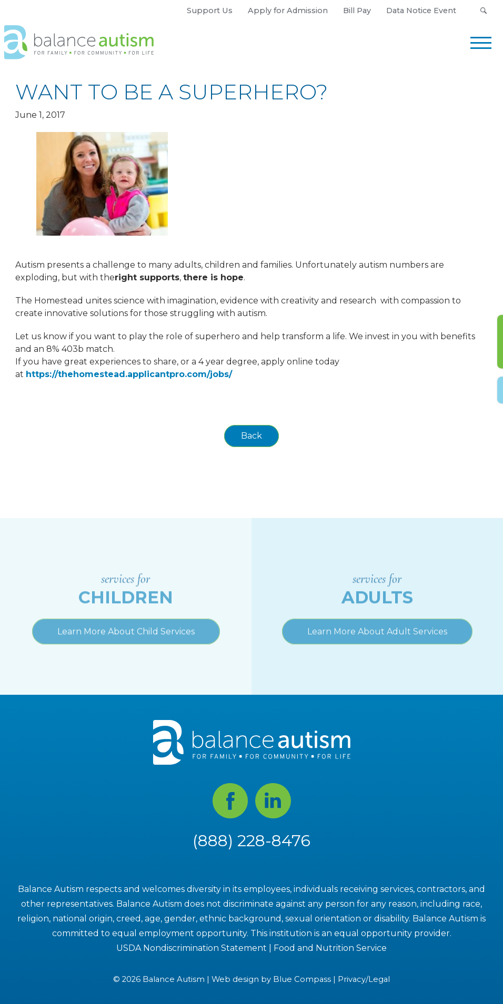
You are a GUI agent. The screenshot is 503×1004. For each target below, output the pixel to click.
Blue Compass (302, 980)
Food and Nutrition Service (330, 948)
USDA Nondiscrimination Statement (191, 948)
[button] (483, 10)
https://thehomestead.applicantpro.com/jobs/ (129, 374)
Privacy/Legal (364, 980)
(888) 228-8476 (251, 840)
